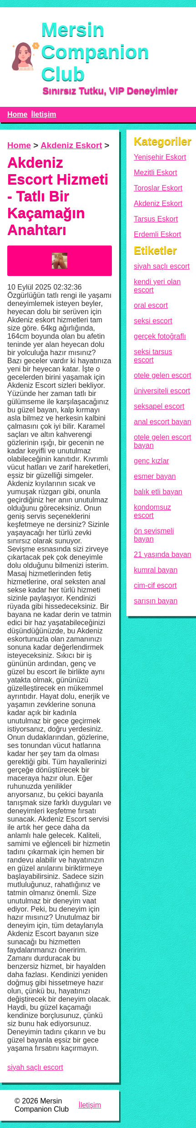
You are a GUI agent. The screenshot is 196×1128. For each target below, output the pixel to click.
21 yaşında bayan (162, 554)
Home (17, 114)
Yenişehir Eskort (160, 157)
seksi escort (153, 321)
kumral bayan (155, 570)
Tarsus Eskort (156, 219)
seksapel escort (159, 406)
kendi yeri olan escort (157, 286)
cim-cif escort (155, 585)
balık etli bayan (158, 492)
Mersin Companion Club (95, 51)
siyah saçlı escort (35, 1067)
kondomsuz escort (152, 511)
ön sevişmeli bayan (154, 535)
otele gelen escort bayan (162, 441)
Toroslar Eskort (158, 188)
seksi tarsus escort (153, 356)
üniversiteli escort (162, 391)
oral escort (151, 305)
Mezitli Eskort (155, 172)
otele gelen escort (162, 375)
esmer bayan (155, 476)
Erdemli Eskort (157, 234)
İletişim (43, 114)
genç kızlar (151, 461)
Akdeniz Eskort (71, 145)
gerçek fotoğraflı (160, 336)
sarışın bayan (155, 601)
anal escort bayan (162, 422)
